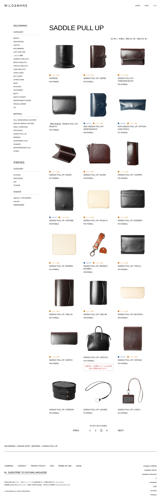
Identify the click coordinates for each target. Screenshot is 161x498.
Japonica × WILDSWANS (22, 198)
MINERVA (16, 137)
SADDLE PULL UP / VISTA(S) (130, 360)
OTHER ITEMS (18, 80)
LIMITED (16, 45)
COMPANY (8, 466)
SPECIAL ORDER (19, 104)
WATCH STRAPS (19, 97)
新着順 (121, 39)
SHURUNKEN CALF (20, 141)
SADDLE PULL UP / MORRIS (61, 266)
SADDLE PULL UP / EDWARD (130, 220)
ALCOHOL (17, 175)
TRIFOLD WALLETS (20, 66)
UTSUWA (16, 185)
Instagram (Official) (150, 466)
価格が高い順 (142, 39)
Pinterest (153, 495)
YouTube (153, 491)
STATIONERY (18, 90)
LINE (155, 486)
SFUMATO (17, 144)
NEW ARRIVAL (18, 42)
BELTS (15, 93)
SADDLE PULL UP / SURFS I (61, 360)
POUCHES (17, 87)
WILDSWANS (9, 446)
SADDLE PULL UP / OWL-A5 (61, 314)
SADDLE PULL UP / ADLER (60, 175)
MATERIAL (36, 446)
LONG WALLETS (19, 69)
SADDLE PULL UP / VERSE (95, 78)
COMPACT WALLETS (21, 59)
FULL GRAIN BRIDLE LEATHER (24, 120)
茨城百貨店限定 (18, 205)
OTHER (16, 151)
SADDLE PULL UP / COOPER (130, 175)
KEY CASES (17, 76)
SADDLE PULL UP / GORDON (61, 410)
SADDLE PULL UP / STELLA (129, 266)
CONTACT (22, 466)
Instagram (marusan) (149, 474)
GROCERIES (18, 178)
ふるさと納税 (18, 55)
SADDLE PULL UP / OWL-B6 (95, 314)
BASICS (16, 38)
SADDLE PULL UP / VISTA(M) (61, 220)
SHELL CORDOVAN (20, 127)
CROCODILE (18, 130)
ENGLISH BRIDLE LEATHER (23, 123)
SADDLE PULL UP (20, 134)
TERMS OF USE (65, 466)
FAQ (52, 466)
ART (15, 182)
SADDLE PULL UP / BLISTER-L (130, 314)
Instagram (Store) (150, 470)
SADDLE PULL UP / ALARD (95, 175)
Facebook (153, 482)
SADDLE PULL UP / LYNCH (129, 410)
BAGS (15, 83)
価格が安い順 (130, 39)
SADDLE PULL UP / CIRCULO (96, 357)
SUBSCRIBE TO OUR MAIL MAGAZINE (25, 472)
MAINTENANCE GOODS (22, 100)
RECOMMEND (18, 48)
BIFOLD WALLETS (20, 62)
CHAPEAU (53, 78)
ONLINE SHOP (23, 446)
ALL (14, 107)
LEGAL (79, 466)
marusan (16, 201)
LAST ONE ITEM (19, 52)
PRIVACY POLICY (38, 466)
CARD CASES (18, 73)
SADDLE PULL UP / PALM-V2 (96, 220)
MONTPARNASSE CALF (22, 148)
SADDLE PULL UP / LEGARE (95, 410)
